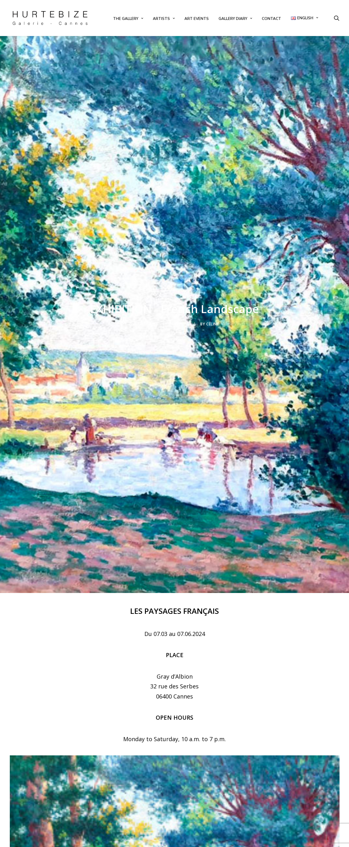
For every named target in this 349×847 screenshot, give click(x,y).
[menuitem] (128, 19)
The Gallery (128, 18)
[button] (337, 18)
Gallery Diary (235, 18)
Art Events (196, 18)
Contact (271, 18)
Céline (212, 262)
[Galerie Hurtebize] (50, 18)
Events (181, 262)
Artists (164, 18)
